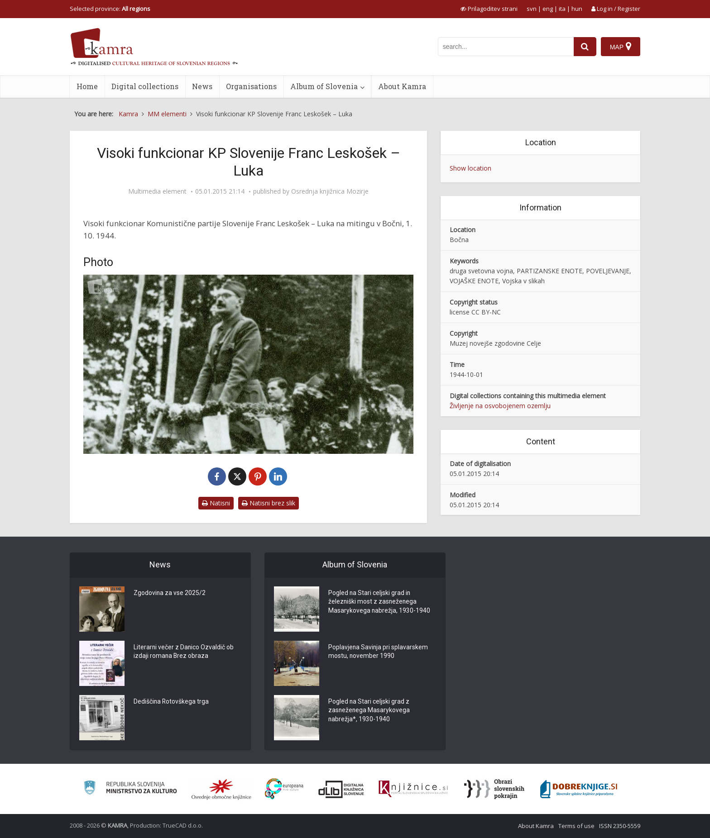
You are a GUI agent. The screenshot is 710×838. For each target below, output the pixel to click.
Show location (470, 168)
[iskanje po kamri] (506, 46)
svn (532, 9)
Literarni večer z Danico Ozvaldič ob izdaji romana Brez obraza (184, 652)
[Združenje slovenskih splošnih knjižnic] (413, 789)
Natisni (216, 503)
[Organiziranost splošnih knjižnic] (221, 789)
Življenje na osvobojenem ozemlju (500, 405)
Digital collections (144, 86)
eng (547, 9)
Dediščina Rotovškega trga (172, 701)
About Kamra (402, 86)
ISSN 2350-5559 (619, 826)
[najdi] (585, 46)
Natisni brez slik (268, 503)
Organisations (251, 86)
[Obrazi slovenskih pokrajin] (494, 789)
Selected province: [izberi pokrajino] (110, 9)
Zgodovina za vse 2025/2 (170, 593)
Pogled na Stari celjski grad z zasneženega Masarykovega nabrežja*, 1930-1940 (369, 711)
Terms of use (576, 826)
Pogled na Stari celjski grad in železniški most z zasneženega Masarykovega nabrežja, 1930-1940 (379, 602)
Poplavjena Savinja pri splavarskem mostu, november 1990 (378, 652)
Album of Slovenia (324, 86)
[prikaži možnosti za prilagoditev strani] (489, 9)
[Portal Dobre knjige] (578, 789)
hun (576, 9)
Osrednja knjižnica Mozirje (330, 191)
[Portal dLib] (341, 789)
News (202, 86)
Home (87, 86)
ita (562, 9)
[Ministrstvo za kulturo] (130, 789)
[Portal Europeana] (284, 788)
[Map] (620, 46)
